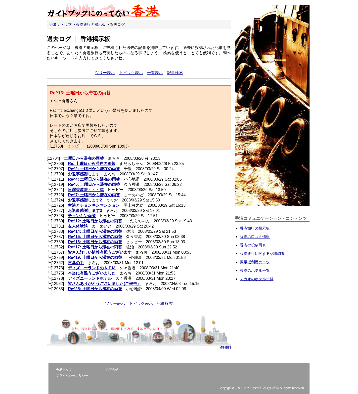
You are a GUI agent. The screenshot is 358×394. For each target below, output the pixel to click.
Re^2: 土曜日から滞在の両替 (94, 169)
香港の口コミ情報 (255, 237)
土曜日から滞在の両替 (84, 158)
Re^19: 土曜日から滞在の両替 (95, 257)
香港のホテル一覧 (255, 270)
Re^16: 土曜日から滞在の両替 (95, 242)
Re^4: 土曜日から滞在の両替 (94, 179)
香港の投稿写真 (253, 245)
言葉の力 (76, 263)
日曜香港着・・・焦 (86, 190)
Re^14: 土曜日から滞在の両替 (95, 231)
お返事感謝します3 (85, 210)
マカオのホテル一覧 (256, 279)
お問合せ (112, 369)
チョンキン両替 (82, 216)
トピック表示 (131, 73)
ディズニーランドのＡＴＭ (92, 268)
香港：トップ (60, 24)
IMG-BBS (225, 347)
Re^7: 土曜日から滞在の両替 (94, 195)
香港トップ (64, 369)
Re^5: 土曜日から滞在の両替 (94, 184)
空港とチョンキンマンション (94, 205)
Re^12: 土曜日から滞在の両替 (95, 221)
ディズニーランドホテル (90, 278)
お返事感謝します (84, 174)
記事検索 (175, 73)
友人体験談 (78, 226)
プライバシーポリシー (72, 375)
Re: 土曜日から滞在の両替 (91, 163)
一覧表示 (155, 73)
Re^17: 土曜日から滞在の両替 (95, 247)
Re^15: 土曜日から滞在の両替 (95, 237)
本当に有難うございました (92, 273)
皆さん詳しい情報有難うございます (100, 252)
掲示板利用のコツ (255, 262)
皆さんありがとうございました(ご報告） (104, 283)
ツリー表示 (105, 73)
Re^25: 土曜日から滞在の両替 (95, 289)
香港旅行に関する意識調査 (262, 253)
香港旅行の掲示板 (91, 24)
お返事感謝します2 (85, 200)
